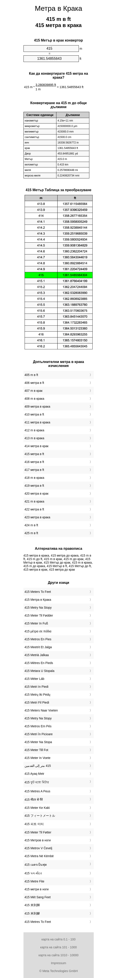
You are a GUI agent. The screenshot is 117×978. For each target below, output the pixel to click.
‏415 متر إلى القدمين (38, 766)
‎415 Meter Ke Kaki (37, 807)
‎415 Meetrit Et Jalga (38, 647)
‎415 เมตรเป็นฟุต (36, 864)
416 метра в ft (34, 462)
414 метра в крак (37, 446)
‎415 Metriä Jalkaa (37, 655)
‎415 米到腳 (32, 913)
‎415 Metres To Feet (38, 922)
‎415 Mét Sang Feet (38, 897)
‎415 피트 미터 (34, 824)
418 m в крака (34, 477)
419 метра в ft (34, 485)
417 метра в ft (34, 470)
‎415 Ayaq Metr (34, 773)
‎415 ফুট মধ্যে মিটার (37, 782)
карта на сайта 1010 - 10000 (58, 955)
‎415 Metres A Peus (37, 791)
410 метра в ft (34, 414)
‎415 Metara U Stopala (39, 671)
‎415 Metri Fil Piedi (37, 702)
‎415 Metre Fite (34, 881)
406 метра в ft (34, 383)
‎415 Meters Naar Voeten (41, 710)
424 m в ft (31, 525)
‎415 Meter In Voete (37, 758)
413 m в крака (34, 438)
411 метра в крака (37, 422)
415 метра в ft (34, 454)
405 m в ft (31, 375)
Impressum (58, 963)
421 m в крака (34, 501)
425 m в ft (31, 533)
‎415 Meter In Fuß (36, 623)
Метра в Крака (58, 8)
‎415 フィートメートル (40, 815)
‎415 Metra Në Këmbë (39, 856)
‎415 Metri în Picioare (39, 734)
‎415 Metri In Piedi (37, 686)
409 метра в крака (37, 406)
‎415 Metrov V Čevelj (38, 848)
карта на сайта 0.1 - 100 (58, 939)
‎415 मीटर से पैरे (34, 799)
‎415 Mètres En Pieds (39, 663)
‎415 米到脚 (32, 905)
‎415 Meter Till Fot (36, 750)
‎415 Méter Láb (34, 678)
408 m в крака (34, 398)
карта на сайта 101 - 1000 (58, 947)
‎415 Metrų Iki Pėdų (37, 694)
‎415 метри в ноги (37, 889)
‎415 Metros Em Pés (38, 726)
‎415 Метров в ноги (38, 840)
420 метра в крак (37, 493)
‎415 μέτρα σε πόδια (38, 631)
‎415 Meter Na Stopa (38, 742)
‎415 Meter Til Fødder (39, 615)
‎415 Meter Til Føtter (38, 832)
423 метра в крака (37, 517)
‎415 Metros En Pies (38, 639)
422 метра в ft (34, 509)
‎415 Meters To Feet (38, 591)
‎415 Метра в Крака (38, 599)
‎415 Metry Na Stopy (38, 607)
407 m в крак (34, 390)
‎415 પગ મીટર (33, 873)
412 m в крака (34, 430)
